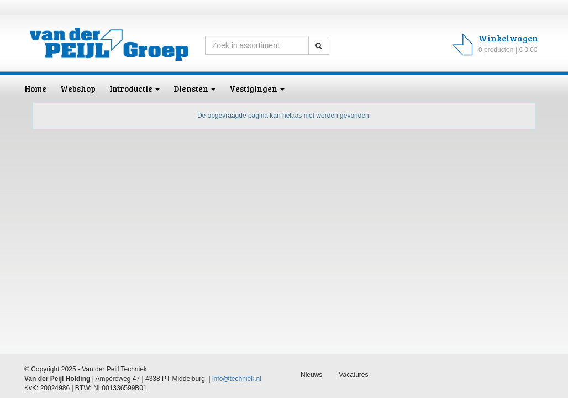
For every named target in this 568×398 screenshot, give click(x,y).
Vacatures (353, 375)
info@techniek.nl (236, 379)
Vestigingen (257, 88)
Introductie (134, 88)
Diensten (194, 88)
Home (35, 88)
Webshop (78, 88)
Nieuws (311, 375)
